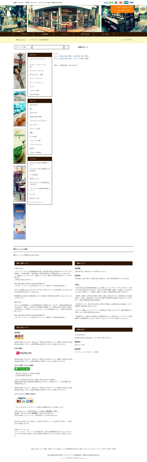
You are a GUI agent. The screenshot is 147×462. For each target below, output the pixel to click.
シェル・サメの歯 (35, 140)
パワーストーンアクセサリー (38, 120)
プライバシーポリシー (90, 449)
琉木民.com (20, 18)
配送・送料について (50, 449)
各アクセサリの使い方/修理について (39, 164)
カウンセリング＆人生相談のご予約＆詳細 (40, 169)
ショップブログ (127, 39)
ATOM (114, 449)
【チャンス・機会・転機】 (81, 58)
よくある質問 (34, 174)
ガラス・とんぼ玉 (35, 128)
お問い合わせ (83, 34)
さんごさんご (34, 124)
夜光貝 (32, 148)
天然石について (34, 178)
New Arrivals (33, 105)
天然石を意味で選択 (65, 56)
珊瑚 (31, 132)
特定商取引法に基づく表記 (74, 449)
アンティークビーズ (36, 144)
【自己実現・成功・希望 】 (81, 56)
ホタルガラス (34, 112)
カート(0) (103, 34)
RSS (109, 449)
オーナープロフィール (36, 202)
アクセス (32, 194)
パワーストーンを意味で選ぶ (38, 40)
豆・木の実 (33, 136)
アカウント (23, 34)
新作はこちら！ (20, 40)
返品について (61, 449)
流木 (31, 109)
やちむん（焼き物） (36, 152)
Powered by (73, 458)
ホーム (56, 53)
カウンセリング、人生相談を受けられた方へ (40, 183)
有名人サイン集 (34, 198)
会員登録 (43, 34)
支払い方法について (37, 449)
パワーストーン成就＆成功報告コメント (40, 189)
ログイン (63, 34)
